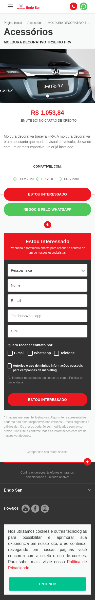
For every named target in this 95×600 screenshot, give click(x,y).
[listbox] (47, 270)
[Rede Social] (25, 508)
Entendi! (47, 584)
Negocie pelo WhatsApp (48, 209)
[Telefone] (73, 6)
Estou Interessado (47, 194)
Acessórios (34, 23)
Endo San (47, 490)
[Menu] (10, 6)
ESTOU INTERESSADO (47, 400)
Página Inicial (13, 23)
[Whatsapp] (83, 6)
